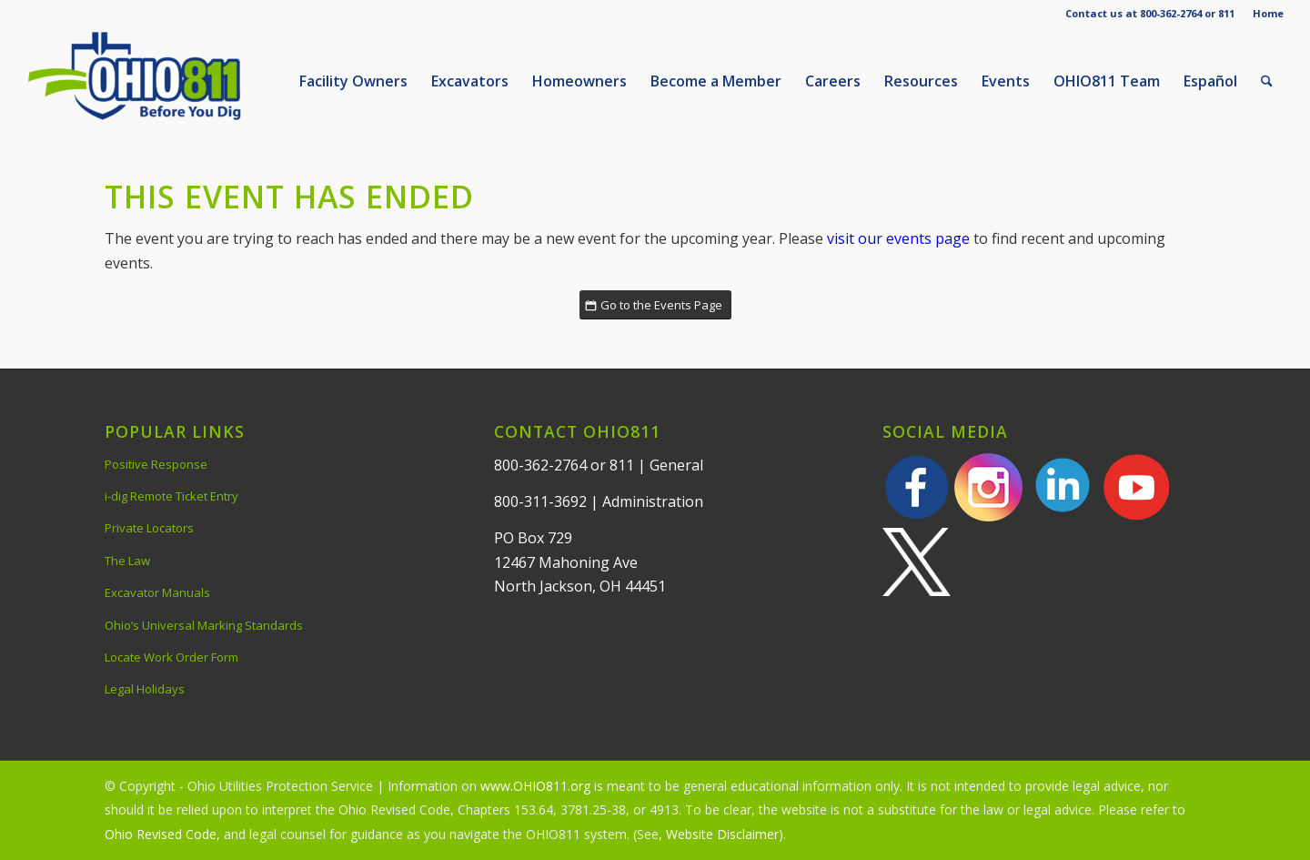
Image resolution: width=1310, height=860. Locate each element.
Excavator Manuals (157, 592)
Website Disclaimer (722, 834)
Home (1268, 13)
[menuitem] (1264, 13)
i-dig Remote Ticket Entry (171, 496)
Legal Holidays (145, 689)
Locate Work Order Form (171, 657)
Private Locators (149, 528)
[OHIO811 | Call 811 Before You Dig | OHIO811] (162, 81)
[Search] (1267, 81)
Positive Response (156, 464)
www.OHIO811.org (535, 785)
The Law (127, 560)
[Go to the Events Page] (655, 305)
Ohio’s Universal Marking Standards (204, 625)
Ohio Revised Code (161, 834)
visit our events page (898, 238)
